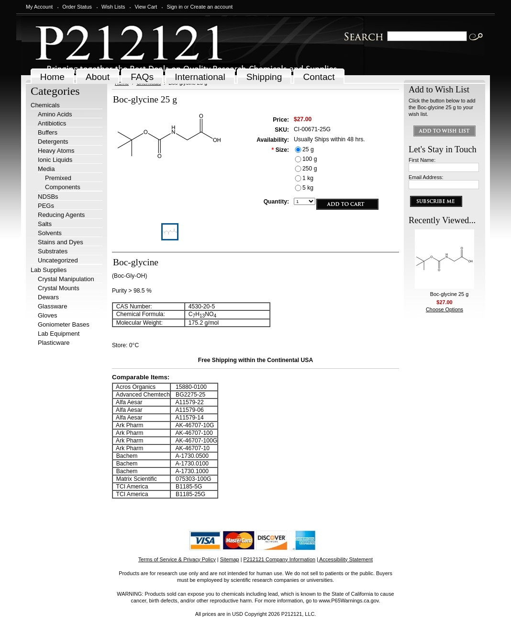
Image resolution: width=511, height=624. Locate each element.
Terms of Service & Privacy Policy (177, 559)
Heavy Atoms (56, 150)
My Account (39, 7)
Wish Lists (113, 7)
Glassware (52, 306)
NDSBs (48, 196)
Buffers (47, 132)
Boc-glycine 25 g (449, 294)
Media (46, 168)
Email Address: (426, 177)
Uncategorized (58, 260)
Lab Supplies (49, 269)
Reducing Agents (61, 214)
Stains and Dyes (60, 242)
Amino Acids (55, 114)
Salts (45, 223)
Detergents (53, 141)
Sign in (174, 7)
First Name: (422, 160)
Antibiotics (52, 123)
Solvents (50, 233)
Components (62, 187)
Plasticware (53, 342)
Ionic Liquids (55, 159)
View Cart (145, 7)
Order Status (77, 7)
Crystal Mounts (58, 288)
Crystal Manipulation (66, 279)
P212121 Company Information (280, 559)
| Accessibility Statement (345, 559)
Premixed (58, 178)
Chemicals (45, 105)
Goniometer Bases (63, 324)
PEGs (46, 205)
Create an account (211, 7)
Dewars (48, 297)
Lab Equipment (58, 333)
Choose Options (444, 309)
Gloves (47, 315)
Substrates (52, 251)
